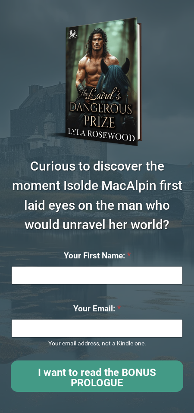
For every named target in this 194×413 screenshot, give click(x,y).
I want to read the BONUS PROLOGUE (97, 377)
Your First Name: (97, 256)
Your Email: (97, 308)
